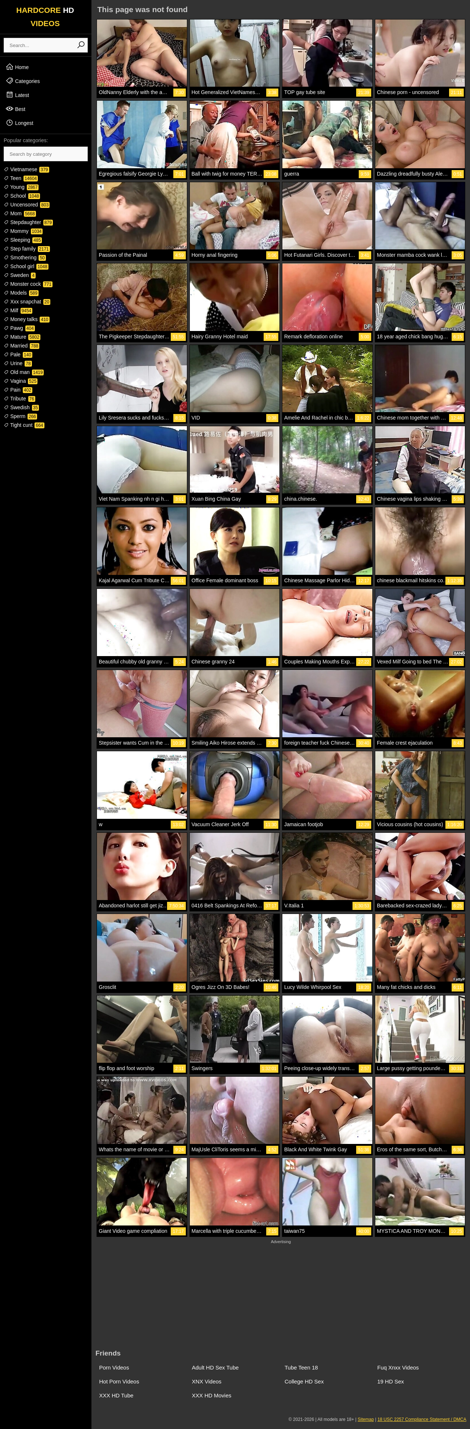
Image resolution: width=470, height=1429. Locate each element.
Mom (20, 213)
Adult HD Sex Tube (215, 1367)
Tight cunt (24, 425)
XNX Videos (207, 1381)
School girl (26, 266)
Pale (18, 354)
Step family (27, 249)
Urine (18, 363)
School (22, 196)
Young (21, 187)
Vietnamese (26, 169)
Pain (18, 390)
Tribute (19, 399)
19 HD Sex (390, 1381)
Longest (19, 123)
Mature (22, 337)
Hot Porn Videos (119, 1381)
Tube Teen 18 (301, 1367)
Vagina (20, 381)
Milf (18, 310)
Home (17, 67)
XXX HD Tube (116, 1395)
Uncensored (27, 205)
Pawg (19, 328)
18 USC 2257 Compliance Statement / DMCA (421, 1419)
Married (21, 346)
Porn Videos (114, 1367)
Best (15, 109)
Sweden (20, 275)
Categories (23, 81)
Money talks (27, 319)
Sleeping (23, 240)
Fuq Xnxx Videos (398, 1367)
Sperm (20, 416)
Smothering (25, 257)
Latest (17, 95)
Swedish (21, 407)
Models (21, 293)
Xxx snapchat (27, 302)
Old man (24, 372)
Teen (21, 178)
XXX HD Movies (212, 1395)
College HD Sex (304, 1381)
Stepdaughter (28, 222)
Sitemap (366, 1419)
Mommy (23, 231)
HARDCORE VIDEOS (45, 17)
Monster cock (28, 284)
